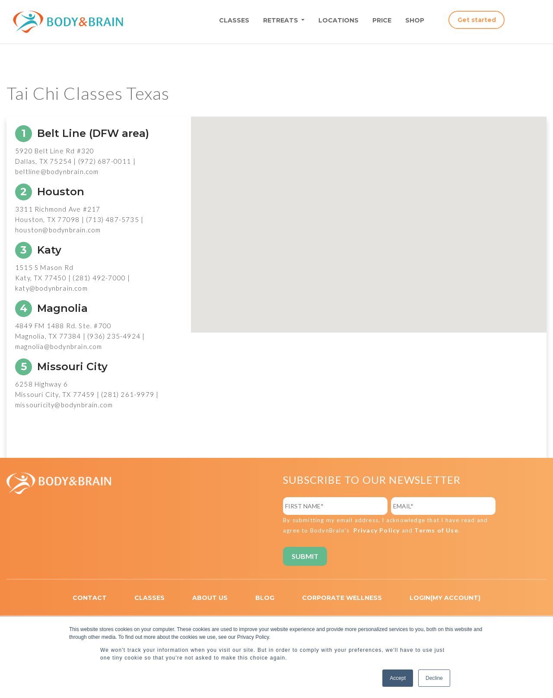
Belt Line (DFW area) (82, 133)
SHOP (414, 20)
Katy (38, 250)
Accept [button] (398, 678)
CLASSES (234, 20)
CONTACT (90, 598)
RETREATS (281, 20)
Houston (49, 191)
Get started (477, 20)
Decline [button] (434, 678)
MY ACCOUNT (455, 598)
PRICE (381, 20)
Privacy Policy (376, 530)
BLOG (264, 598)
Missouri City (61, 366)
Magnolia (51, 308)
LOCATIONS (338, 20)
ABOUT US (210, 598)
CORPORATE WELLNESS (342, 598)
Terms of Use (436, 530)
